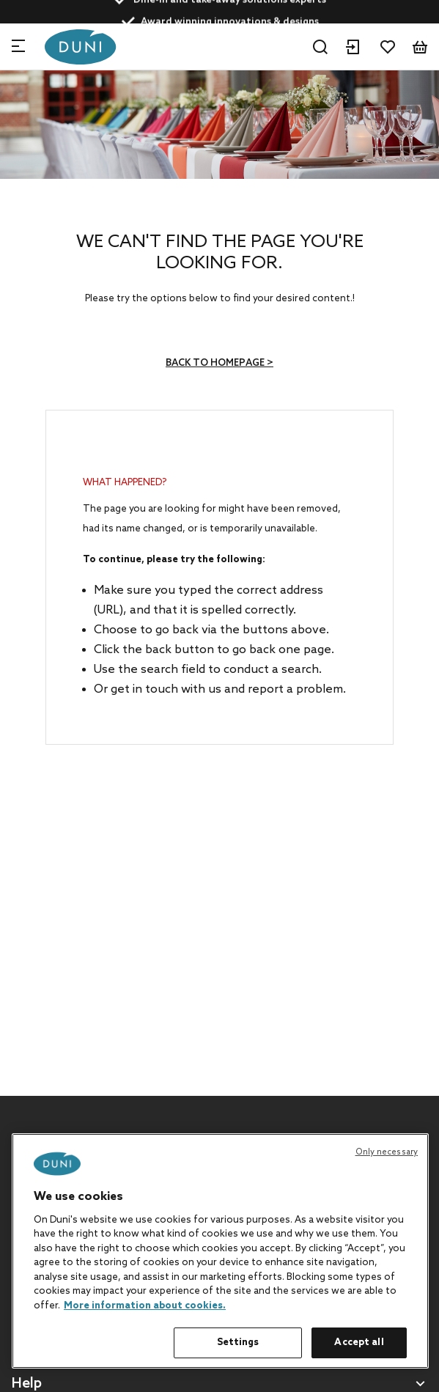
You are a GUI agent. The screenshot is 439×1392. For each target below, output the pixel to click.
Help (27, 1384)
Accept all (358, 1342)
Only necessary (386, 1152)
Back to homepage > (219, 363)
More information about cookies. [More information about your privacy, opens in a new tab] (145, 1305)
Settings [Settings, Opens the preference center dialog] (238, 1342)
